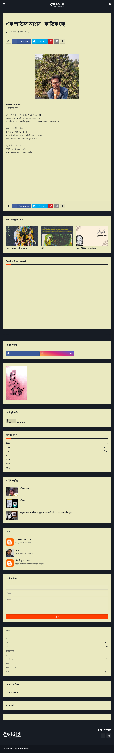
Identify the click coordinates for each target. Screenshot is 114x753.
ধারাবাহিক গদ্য (57, 667)
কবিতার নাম (24, 488)
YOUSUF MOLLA (23, 539)
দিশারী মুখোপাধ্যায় (22, 560)
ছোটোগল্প (57, 659)
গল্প (57, 646)
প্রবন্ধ (57, 671)
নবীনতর (7, 334)
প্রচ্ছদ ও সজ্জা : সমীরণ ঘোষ (16, 248)
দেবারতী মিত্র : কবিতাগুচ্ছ (86, 248)
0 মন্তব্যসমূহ (24, 31)
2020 (57, 464)
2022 (57, 455)
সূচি (42, 248)
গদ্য (57, 642)
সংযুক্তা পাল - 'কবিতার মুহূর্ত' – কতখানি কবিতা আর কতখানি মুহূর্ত (46, 512)
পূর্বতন (107, 334)
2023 (57, 451)
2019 (57, 468)
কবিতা (22, 500)
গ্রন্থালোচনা (57, 651)
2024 (57, 447)
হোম (7, 17)
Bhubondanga (21, 748)
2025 (57, 443)
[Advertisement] (57, 177)
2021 (57, 459)
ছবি (57, 655)
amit (17, 550)
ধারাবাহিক (57, 663)
